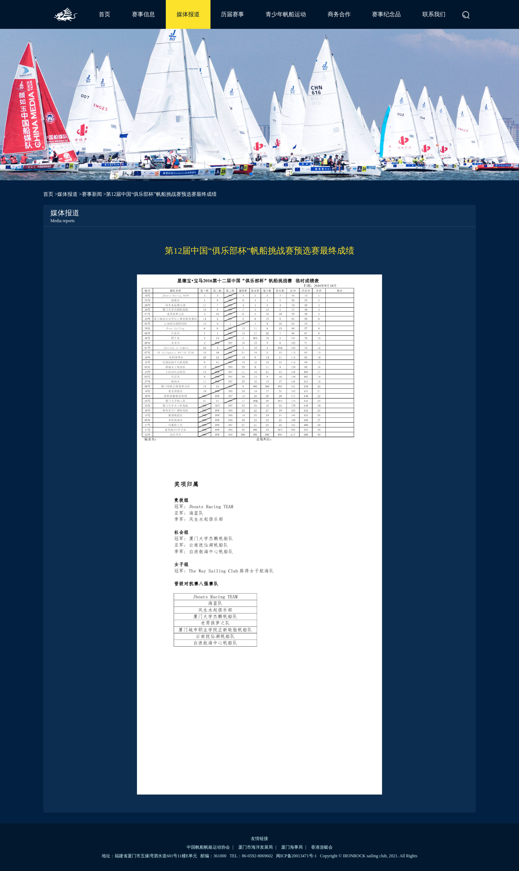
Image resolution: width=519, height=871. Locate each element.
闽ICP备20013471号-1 (296, 855)
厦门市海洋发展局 (255, 847)
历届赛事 (232, 14)
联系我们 (433, 14)
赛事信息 (143, 14)
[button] (250, 173)
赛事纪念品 (386, 14)
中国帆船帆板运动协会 (208, 847)
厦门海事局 (292, 847)
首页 (104, 14)
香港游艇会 (322, 847)
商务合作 (339, 14)
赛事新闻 (92, 194)
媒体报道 (188, 14)
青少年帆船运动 (286, 14)
